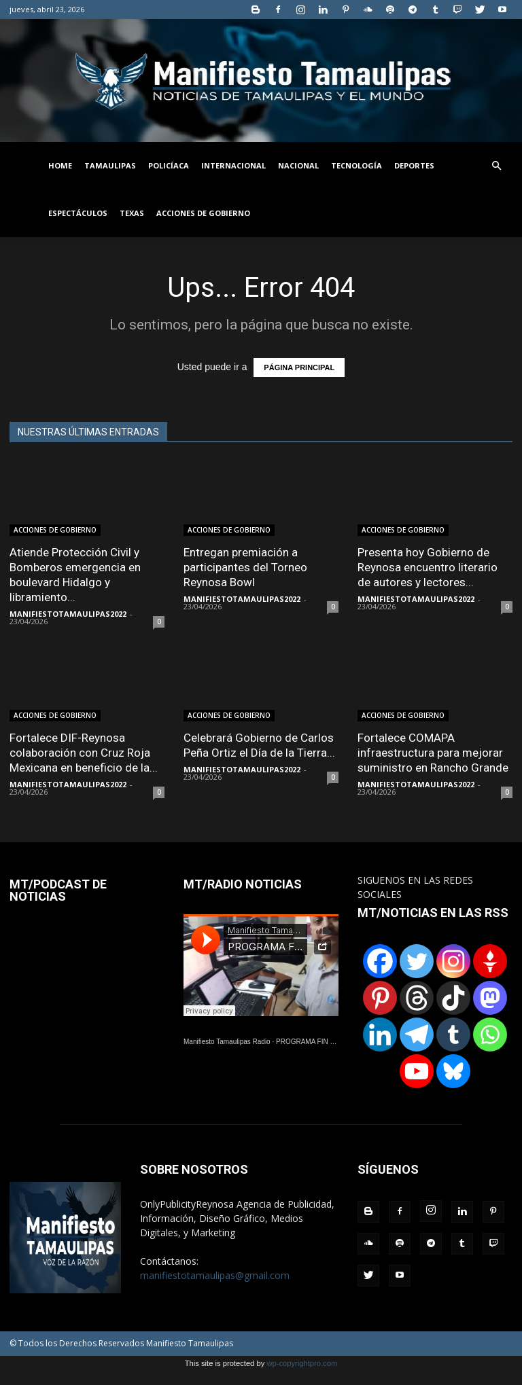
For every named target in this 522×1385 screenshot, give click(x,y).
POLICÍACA (168, 165)
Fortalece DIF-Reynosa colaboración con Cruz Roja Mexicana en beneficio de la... (84, 752)
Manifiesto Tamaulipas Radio (227, 1041)
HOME (60, 165)
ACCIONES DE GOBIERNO (203, 213)
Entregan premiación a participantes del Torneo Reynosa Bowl (245, 567)
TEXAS (132, 213)
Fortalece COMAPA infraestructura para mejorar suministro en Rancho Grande (433, 752)
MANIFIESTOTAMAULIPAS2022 (68, 614)
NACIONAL (298, 165)
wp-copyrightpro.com (301, 1363)
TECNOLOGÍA (356, 165)
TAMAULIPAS (110, 165)
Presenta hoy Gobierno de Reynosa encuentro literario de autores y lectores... (428, 567)
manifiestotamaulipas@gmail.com (215, 1275)
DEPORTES (414, 165)
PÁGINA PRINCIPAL (299, 367)
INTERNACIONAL (233, 165)
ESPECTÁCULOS (77, 213)
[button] (496, 166)
